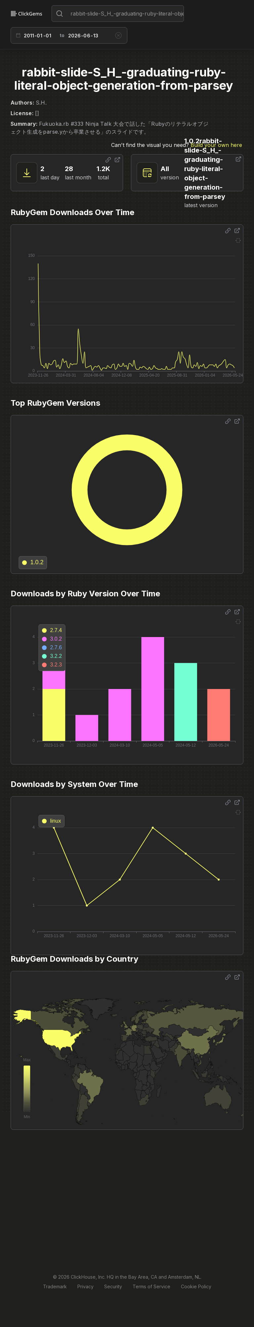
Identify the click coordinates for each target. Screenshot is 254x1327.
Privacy (85, 1286)
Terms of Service (151, 1286)
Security (113, 1286)
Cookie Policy (196, 1286)
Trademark (55, 1286)
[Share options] (108, 160)
